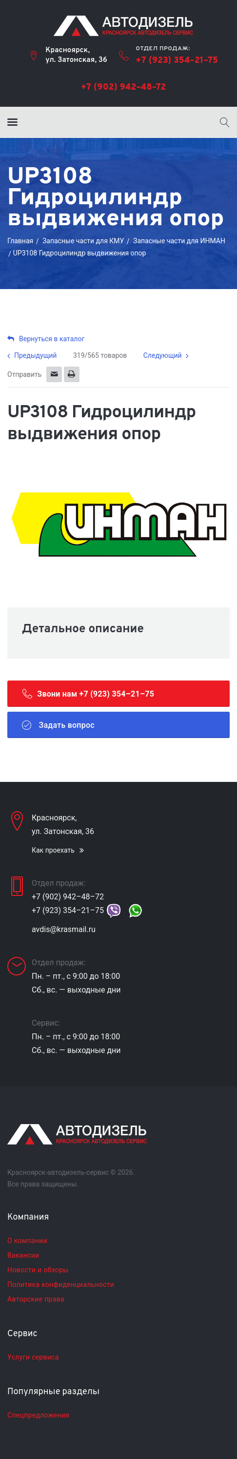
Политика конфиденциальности (60, 1284)
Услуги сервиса (33, 1357)
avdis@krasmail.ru (64, 929)
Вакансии (23, 1255)
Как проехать (53, 850)
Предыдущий (35, 355)
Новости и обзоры (37, 1270)
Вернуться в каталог (45, 339)
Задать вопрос (58, 725)
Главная (20, 241)
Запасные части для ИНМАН (179, 241)
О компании (27, 1241)
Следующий (162, 355)
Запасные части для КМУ (83, 241)
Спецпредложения (38, 1415)
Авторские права (35, 1299)
